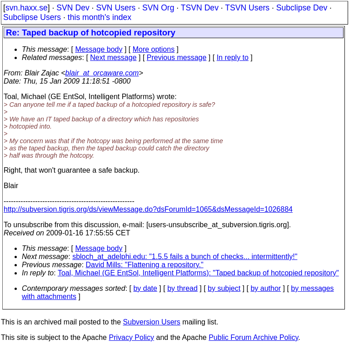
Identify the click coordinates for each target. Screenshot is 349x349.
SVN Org (158, 7)
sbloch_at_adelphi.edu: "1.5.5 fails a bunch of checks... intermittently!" (184, 256)
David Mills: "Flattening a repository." (145, 265)
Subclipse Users (32, 17)
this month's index (99, 17)
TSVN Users (247, 7)
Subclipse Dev (301, 7)
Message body (98, 49)
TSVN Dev (200, 7)
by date (145, 288)
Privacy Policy (131, 337)
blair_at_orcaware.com (102, 73)
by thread (182, 288)
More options (154, 49)
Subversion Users (151, 322)
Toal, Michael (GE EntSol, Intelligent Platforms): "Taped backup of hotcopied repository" (198, 273)
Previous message (177, 57)
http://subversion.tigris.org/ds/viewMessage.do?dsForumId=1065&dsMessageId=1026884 (148, 209)
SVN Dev (72, 7)
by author (265, 288)
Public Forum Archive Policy (253, 337)
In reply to (233, 57)
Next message (113, 57)
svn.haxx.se (26, 7)
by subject (224, 288)
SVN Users (115, 7)
